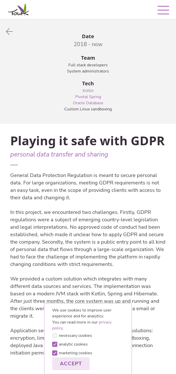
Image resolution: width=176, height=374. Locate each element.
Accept (71, 363)
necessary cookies (72, 335)
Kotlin (88, 91)
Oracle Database (88, 103)
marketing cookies (72, 353)
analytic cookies (70, 344)
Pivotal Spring (88, 97)
